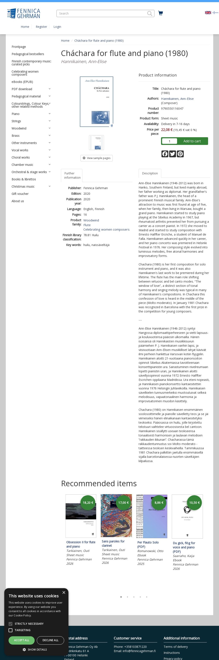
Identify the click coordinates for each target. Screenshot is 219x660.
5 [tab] (147, 597)
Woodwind (91, 220)
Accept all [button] (21, 640)
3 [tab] (134, 597)
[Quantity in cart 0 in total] (161, 13)
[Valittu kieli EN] (208, 12)
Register (41, 27)
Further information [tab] (72, 175)
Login (57, 27)
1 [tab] (121, 597)
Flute (87, 225)
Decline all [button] (50, 640)
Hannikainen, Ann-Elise (177, 98)
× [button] (63, 592)
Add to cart (192, 141)
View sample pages (96, 158)
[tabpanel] (81, 530)
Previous (60, 543)
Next (208, 543)
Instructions (172, 653)
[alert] (36, 622)
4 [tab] (140, 597)
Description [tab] (150, 173)
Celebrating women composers (106, 229)
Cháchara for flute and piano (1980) (99, 40)
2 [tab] (127, 597)
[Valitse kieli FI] (215, 12)
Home (25, 27)
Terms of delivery (176, 647)
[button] (149, 13)
